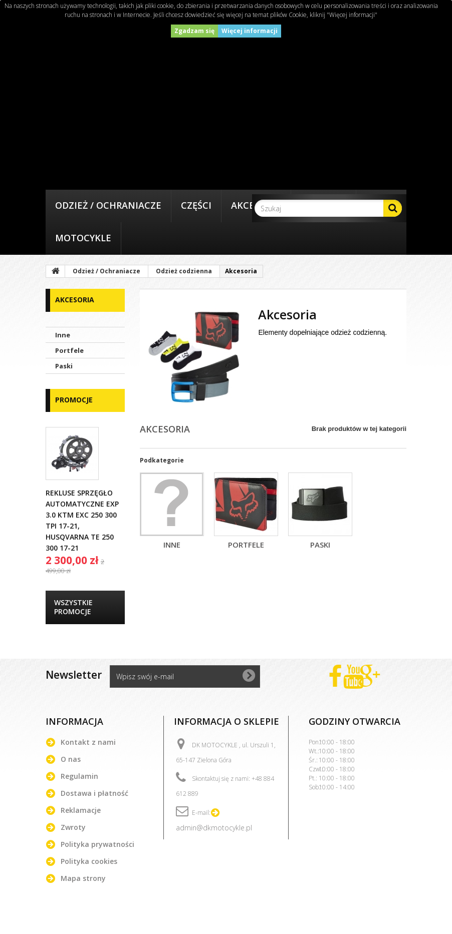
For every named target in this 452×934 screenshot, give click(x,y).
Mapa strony (83, 878)
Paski (64, 365)
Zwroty (73, 827)
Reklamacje (81, 810)
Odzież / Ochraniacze (108, 205)
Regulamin (79, 776)
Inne (62, 334)
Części (196, 205)
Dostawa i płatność (94, 793)
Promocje (74, 399)
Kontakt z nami (88, 742)
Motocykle (83, 238)
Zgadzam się (194, 31)
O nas (71, 759)
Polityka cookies (89, 861)
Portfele (69, 350)
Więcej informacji (249, 31)
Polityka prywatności (97, 844)
